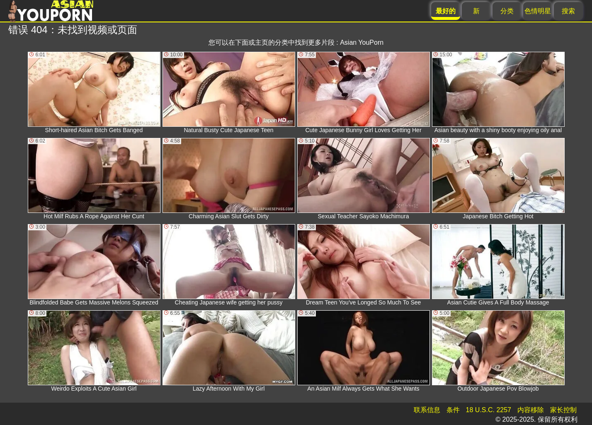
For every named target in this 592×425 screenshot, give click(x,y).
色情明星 (537, 10)
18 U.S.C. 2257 (488, 409)
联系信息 (427, 409)
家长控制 (563, 409)
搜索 (568, 10)
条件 (453, 409)
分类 (507, 10)
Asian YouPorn (361, 42)
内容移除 (530, 409)
